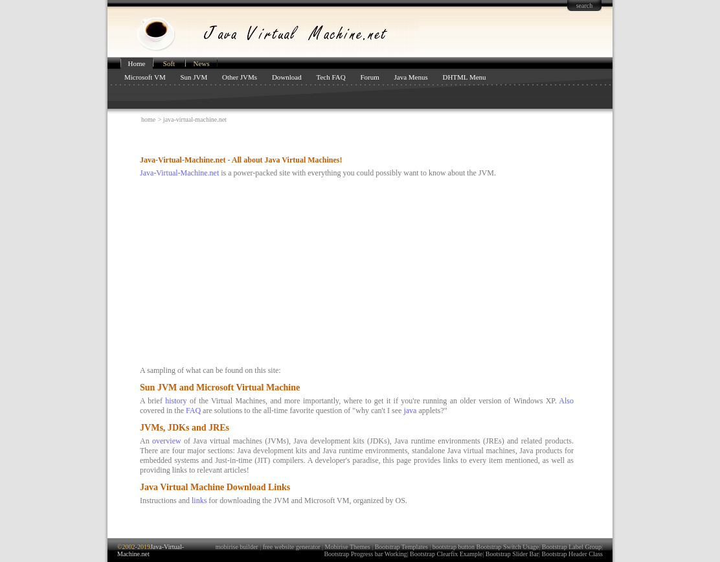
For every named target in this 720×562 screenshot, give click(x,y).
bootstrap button (454, 546)
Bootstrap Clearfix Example (446, 553)
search (584, 5)
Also (566, 400)
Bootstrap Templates (401, 546)
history (175, 400)
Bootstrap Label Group (572, 546)
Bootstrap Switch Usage (508, 546)
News (201, 63)
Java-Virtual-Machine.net (179, 172)
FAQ (193, 410)
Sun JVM (193, 77)
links (199, 500)
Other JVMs (239, 77)
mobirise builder (237, 546)
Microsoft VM (145, 77)
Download (287, 77)
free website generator (292, 546)
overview (166, 440)
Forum (369, 77)
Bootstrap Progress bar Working (365, 553)
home (148, 119)
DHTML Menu (464, 77)
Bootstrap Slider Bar (512, 553)
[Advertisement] (289, 139)
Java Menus (410, 77)
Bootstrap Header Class (572, 553)
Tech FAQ (330, 77)
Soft (169, 63)
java (409, 410)
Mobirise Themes (347, 546)
